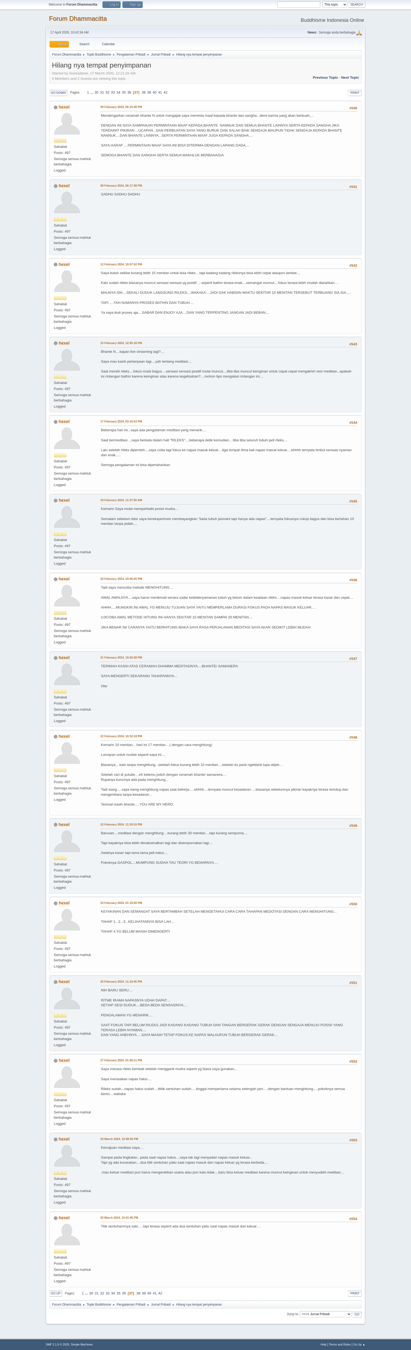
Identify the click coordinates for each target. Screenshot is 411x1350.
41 (160, 92)
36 (129, 92)
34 (118, 92)
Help (324, 1344)
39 (149, 92)
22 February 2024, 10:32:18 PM (121, 736)
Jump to (292, 1314)
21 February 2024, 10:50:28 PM (121, 657)
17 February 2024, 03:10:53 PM (121, 421)
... (92, 92)
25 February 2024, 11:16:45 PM (121, 981)
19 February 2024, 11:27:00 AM (121, 500)
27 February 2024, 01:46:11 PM (121, 1060)
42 (165, 92)
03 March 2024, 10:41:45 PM (119, 1217)
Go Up (55, 1293)
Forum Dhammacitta (78, 18)
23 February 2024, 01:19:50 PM (121, 902)
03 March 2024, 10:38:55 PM (119, 1139)
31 (102, 92)
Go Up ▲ (359, 1344)
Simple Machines (82, 1344)
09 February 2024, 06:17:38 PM (121, 185)
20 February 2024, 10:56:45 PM (121, 578)
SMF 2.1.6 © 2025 (57, 1344)
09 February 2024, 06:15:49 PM (121, 106)
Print (354, 92)
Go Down (58, 92)
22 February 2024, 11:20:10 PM (121, 824)
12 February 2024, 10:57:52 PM (121, 264)
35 (124, 92)
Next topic (350, 77)
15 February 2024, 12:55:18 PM (121, 343)
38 (144, 92)
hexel (64, 107)
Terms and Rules (340, 1344)
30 (96, 92)
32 (107, 92)
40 (155, 92)
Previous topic (325, 77)
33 (113, 92)
